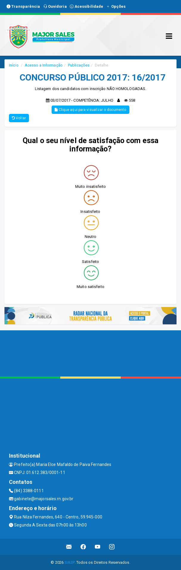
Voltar (19, 118)
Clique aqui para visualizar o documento (90, 110)
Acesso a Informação (44, 65)
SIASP (69, 562)
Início (13, 65)
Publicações (78, 65)
